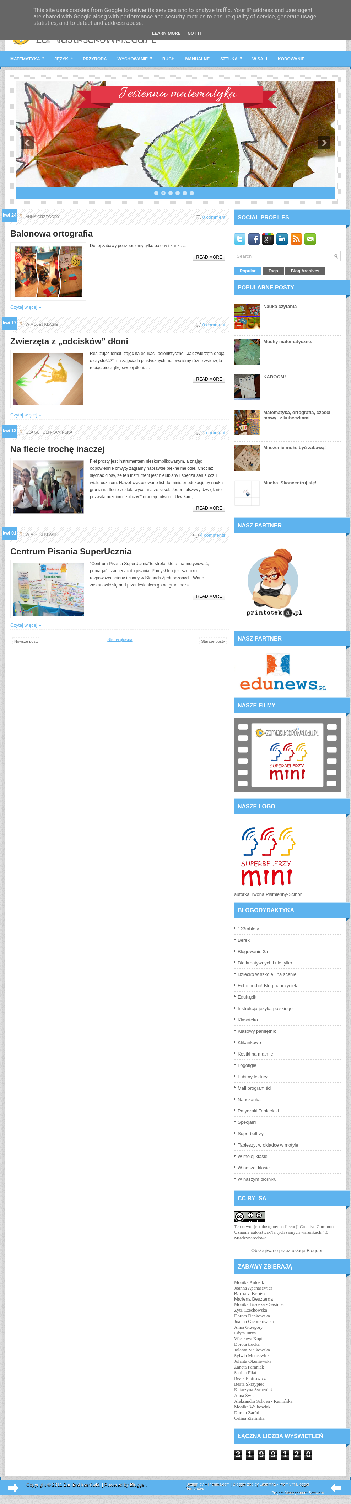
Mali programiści (254, 1088)
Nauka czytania (280, 306)
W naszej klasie (254, 1167)
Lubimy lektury (253, 1076)
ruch (168, 59)
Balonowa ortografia (51, 233)
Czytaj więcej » (25, 307)
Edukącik (247, 997)
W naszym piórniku (257, 1179)
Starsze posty (213, 641)
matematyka (29, 56)
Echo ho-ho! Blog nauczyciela (268, 985)
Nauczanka (249, 1099)
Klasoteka (248, 1019)
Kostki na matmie (255, 1054)
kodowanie (291, 59)
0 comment (213, 217)
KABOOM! (274, 376)
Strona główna (119, 639)
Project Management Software (297, 1492)
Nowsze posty (26, 641)
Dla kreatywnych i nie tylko (265, 963)
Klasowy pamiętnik (257, 1031)
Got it (195, 33)
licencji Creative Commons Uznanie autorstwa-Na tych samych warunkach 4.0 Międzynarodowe (284, 1232)
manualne (197, 59)
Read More (209, 257)
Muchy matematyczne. (287, 341)
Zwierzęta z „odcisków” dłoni (69, 341)
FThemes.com (217, 1484)
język (66, 56)
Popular (248, 271)
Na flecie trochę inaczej (57, 449)
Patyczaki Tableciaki (258, 1111)
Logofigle (247, 1065)
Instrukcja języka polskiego (265, 1008)
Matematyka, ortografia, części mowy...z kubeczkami (296, 415)
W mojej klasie (253, 1156)
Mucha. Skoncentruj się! (290, 482)
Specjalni (247, 1122)
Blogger (314, 1250)
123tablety (248, 928)
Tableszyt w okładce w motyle (268, 1145)
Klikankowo (249, 1042)
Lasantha (268, 1484)
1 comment (213, 432)
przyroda (95, 59)
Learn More (166, 33)
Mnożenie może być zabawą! (294, 447)
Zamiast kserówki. (83, 1484)
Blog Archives (305, 271)
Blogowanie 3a (253, 951)
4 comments (212, 535)
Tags (273, 271)
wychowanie (137, 56)
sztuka (233, 56)
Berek (244, 940)
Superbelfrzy (251, 1133)
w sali (259, 59)
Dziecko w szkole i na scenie (267, 974)
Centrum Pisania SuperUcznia (70, 551)
